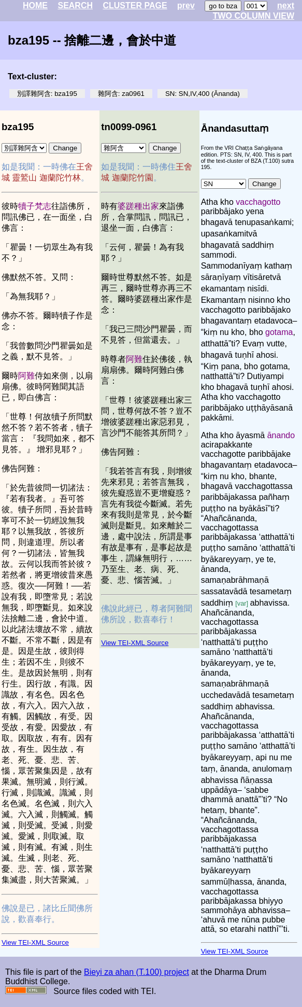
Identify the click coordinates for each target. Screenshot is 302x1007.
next (285, 5)
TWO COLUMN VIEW (253, 15)
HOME (35, 5)
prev (186, 5)
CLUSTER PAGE (135, 5)
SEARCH (75, 5)
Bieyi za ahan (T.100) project (136, 972)
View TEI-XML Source (35, 942)
